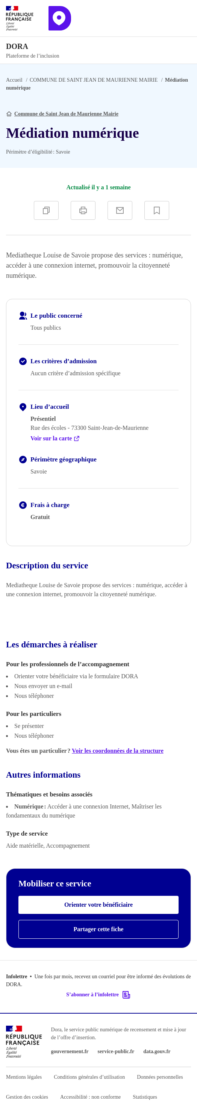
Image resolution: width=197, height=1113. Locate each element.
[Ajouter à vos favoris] (156, 210)
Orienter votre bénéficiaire (98, 904)
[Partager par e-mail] (120, 210)
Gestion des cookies (27, 1097)
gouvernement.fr (70, 1051)
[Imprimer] (83, 210)
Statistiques (145, 1097)
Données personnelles (160, 1077)
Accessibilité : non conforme (90, 1097)
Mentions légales (24, 1077)
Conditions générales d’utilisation (89, 1077)
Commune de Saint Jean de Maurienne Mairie (66, 114)
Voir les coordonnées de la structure (118, 751)
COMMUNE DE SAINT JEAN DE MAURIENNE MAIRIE (94, 80)
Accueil (14, 80)
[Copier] (46, 210)
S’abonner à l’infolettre (98, 994)
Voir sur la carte (55, 438)
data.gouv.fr (156, 1051)
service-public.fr (116, 1051)
